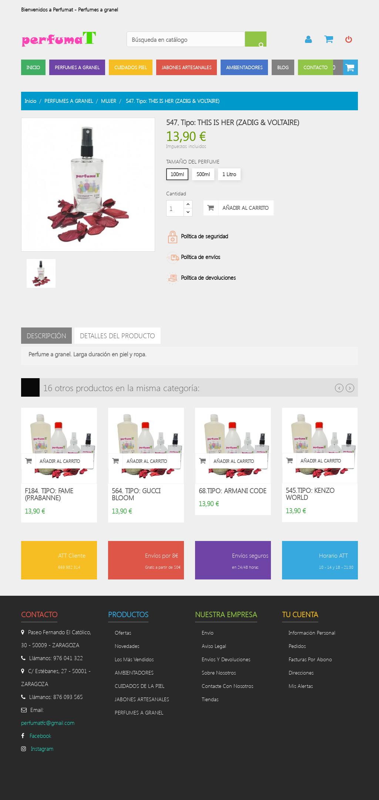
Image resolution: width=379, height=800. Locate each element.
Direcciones (301, 672)
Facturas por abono (310, 659)
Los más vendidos (134, 659)
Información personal (312, 632)
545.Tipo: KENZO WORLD (310, 494)
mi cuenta (308, 39)
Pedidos (297, 646)
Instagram (42, 749)
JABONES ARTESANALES (142, 699)
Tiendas (210, 699)
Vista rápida (86, 461)
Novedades (127, 646)
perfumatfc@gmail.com (47, 723)
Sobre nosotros (219, 672)
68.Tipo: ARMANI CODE (232, 490)
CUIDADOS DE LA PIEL (139, 686)
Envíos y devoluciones (226, 659)
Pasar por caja (328, 39)
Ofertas (123, 632)
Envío (208, 632)
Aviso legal (214, 646)
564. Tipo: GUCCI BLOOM (136, 494)
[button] (341, 67)
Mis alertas (301, 686)
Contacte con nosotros (227, 686)
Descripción (46, 335)
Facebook (40, 736)
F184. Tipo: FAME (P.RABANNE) (49, 494)
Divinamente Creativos (71, 785)
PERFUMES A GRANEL (139, 712)
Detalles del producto (117, 335)
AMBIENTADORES (134, 672)
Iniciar (348, 39)
